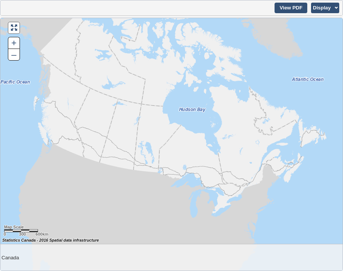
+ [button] (14, 43)
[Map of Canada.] (171, 144)
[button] (291, 8)
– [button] (13, 54)
